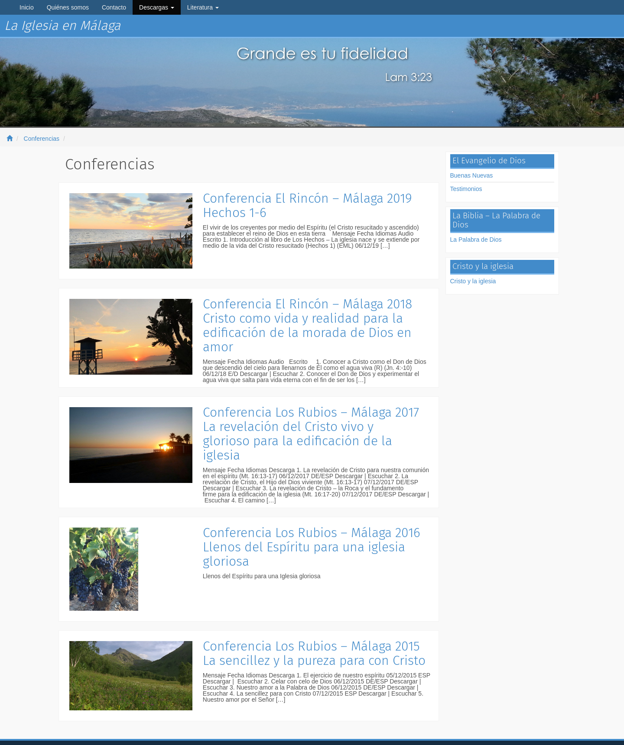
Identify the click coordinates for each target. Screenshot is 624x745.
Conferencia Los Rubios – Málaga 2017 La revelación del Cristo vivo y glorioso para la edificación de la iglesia (311, 434)
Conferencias (42, 138)
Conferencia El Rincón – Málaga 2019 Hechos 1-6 (307, 205)
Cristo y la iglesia (473, 281)
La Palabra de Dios (476, 239)
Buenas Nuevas (471, 175)
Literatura (203, 7)
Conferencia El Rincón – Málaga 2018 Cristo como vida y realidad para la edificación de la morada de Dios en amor (307, 325)
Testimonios (466, 188)
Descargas (156, 7)
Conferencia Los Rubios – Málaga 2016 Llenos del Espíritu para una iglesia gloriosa (311, 547)
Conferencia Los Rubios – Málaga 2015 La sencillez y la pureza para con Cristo (314, 653)
